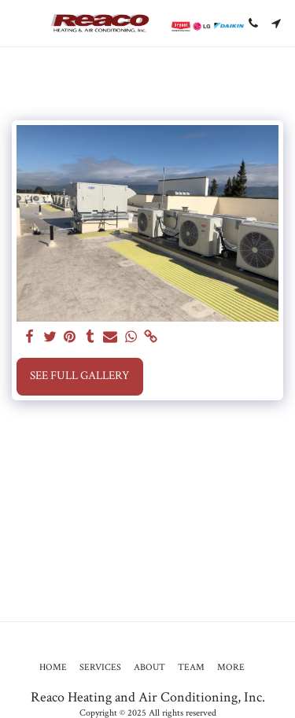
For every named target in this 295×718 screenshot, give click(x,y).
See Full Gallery (80, 375)
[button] (17, 23)
